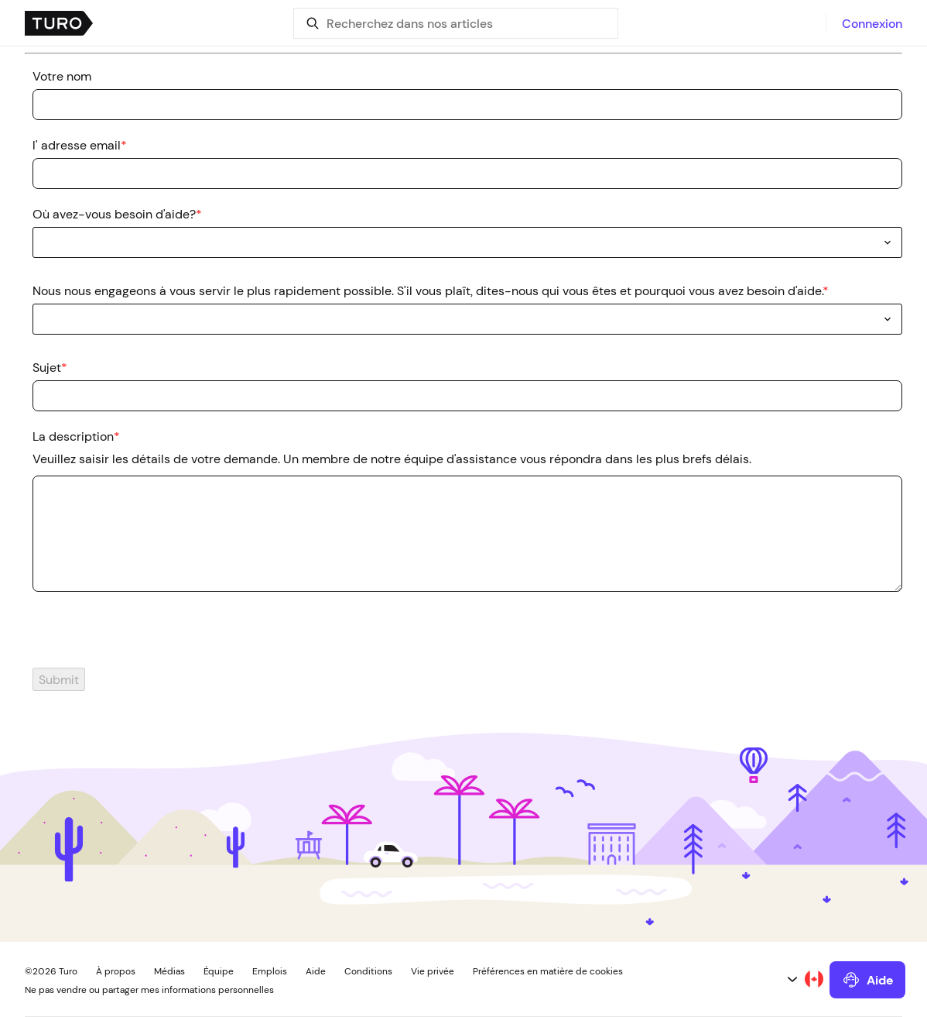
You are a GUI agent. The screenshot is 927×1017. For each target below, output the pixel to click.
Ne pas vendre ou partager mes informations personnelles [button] (149, 989)
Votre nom (61, 76)
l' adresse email (79, 145)
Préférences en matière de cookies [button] (548, 971)
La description (76, 436)
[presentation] (142, 637)
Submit (59, 679)
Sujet (49, 367)
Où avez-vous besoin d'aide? (117, 214)
